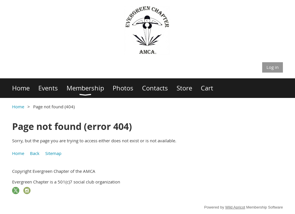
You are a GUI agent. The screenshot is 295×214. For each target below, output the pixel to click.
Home (18, 106)
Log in (272, 67)
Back (34, 153)
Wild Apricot (235, 207)
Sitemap (53, 153)
